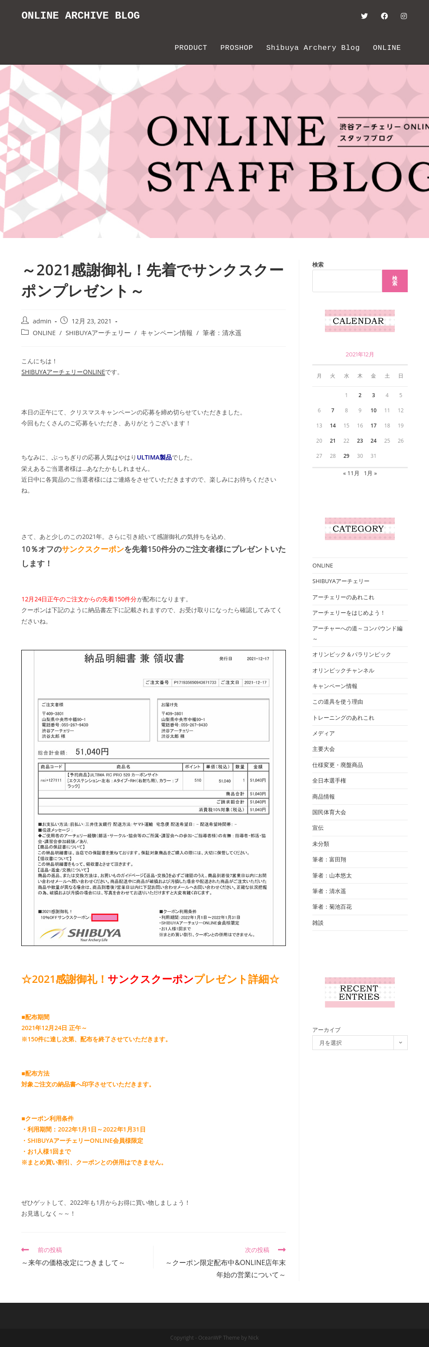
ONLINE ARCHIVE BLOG (80, 16)
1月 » (370, 473)
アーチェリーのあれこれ (343, 597)
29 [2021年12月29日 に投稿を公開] (347, 456)
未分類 (320, 844)
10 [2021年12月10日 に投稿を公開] (373, 410)
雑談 (318, 922)
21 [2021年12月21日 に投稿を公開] (333, 440)
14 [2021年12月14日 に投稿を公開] (333, 425)
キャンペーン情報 (167, 333)
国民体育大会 (329, 812)
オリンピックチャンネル (343, 670)
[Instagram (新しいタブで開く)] (403, 16)
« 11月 (351, 473)
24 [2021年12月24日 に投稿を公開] (373, 440)
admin (42, 321)
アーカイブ (326, 1030)
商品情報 (323, 796)
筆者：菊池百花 (332, 906)
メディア (323, 733)
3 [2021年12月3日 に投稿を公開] (373, 395)
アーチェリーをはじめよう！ (349, 612)
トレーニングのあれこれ (343, 717)
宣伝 (318, 828)
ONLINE (44, 333)
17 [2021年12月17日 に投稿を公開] (373, 425)
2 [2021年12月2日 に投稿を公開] (359, 395)
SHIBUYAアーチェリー (98, 333)
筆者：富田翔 (329, 859)
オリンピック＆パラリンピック (351, 654)
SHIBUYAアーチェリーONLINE (63, 372)
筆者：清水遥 (222, 333)
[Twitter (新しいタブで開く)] (364, 16)
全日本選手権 (329, 780)
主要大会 (323, 749)
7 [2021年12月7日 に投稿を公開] (332, 410)
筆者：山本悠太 (332, 875)
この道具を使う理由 (337, 701)
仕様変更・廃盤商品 (337, 765)
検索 (318, 264)
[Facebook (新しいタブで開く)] (384, 16)
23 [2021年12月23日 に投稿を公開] (360, 440)
